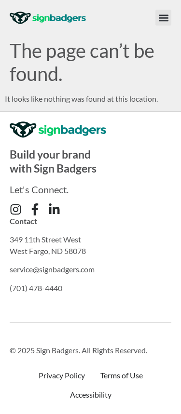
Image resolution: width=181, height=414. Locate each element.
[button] (163, 18)
